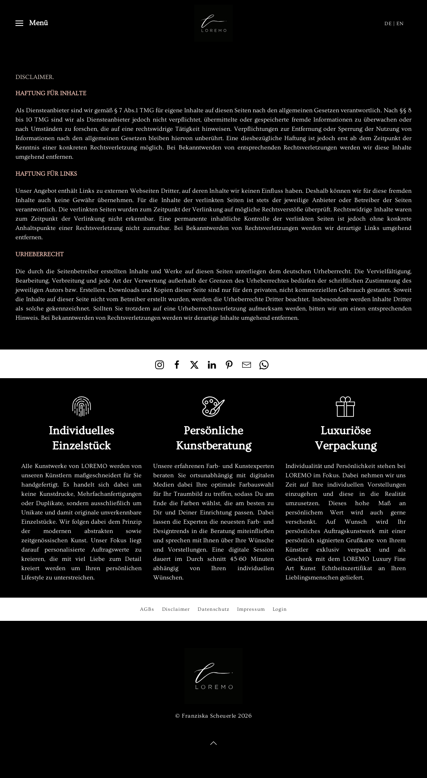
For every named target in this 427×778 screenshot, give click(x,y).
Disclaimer (176, 609)
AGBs (147, 609)
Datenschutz (213, 609)
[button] (31, 23)
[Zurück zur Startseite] (213, 23)
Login (280, 609)
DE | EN (394, 23)
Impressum (251, 609)
